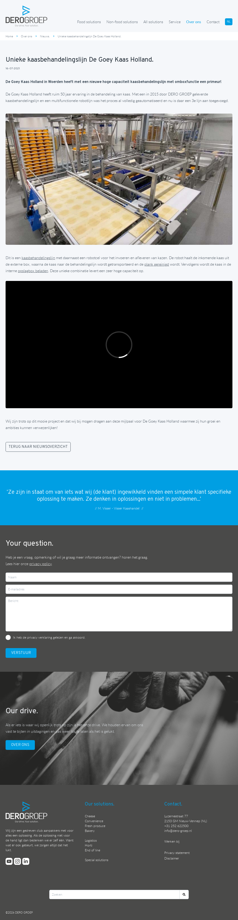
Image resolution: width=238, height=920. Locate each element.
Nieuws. (45, 36)
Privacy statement (177, 852)
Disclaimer (171, 858)
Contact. (173, 804)
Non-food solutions (122, 21)
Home (9, 36)
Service (175, 21)
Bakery (90, 830)
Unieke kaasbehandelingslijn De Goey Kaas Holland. (89, 36)
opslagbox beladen (33, 270)
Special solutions (96, 860)
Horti (88, 845)
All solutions (153, 21)
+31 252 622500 (176, 826)
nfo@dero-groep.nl (178, 830)
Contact (213, 21)
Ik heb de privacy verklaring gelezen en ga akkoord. (49, 637)
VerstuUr (21, 653)
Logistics (91, 840)
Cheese (90, 816)
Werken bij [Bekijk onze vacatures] (171, 841)
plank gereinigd (156, 264)
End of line (92, 850)
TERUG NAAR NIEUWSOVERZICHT (38, 447)
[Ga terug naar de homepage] (26, 16)
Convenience (94, 821)
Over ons (193, 21)
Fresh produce (95, 826)
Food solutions (89, 21)
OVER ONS (20, 745)
